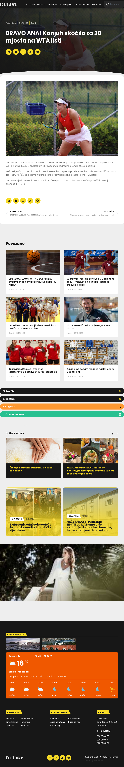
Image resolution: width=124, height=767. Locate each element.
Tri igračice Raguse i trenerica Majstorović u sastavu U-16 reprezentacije (33, 370)
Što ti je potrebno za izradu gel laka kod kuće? (31, 469)
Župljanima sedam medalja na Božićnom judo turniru (90, 370)
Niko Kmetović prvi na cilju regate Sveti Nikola (88, 327)
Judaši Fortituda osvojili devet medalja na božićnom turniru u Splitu (33, 327)
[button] (9, 52)
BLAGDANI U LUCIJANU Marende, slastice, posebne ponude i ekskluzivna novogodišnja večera (90, 470)
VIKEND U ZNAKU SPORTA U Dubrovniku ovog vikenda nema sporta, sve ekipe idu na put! (32, 281)
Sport (33, 23)
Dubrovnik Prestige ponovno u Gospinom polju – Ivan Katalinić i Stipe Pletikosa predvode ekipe (90, 281)
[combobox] (114, 4)
